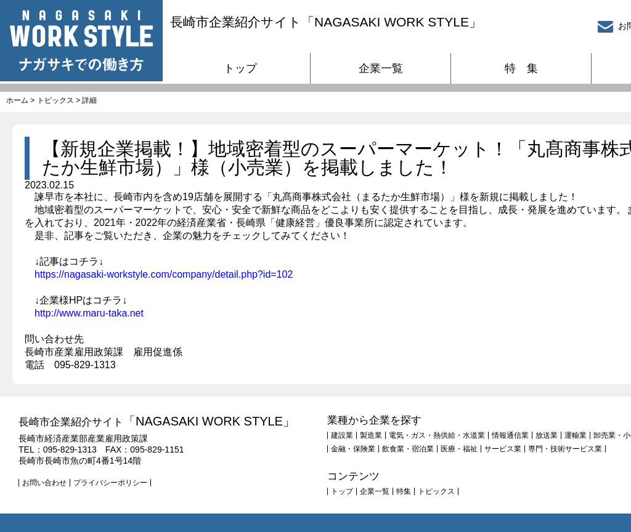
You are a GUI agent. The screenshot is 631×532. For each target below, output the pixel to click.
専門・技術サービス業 (565, 449)
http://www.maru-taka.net (89, 313)
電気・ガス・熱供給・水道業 (437, 435)
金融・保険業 (353, 449)
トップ (240, 68)
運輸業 (575, 435)
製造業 (371, 435)
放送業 (546, 435)
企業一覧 (381, 68)
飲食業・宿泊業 (408, 449)
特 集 (521, 68)
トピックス (55, 100)
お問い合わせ (44, 482)
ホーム (17, 100)
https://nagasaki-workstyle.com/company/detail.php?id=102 (164, 274)
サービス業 (502, 449)
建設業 (342, 435)
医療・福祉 (459, 449)
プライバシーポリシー (110, 482)
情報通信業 (510, 435)
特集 (403, 491)
